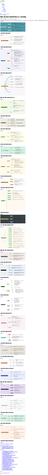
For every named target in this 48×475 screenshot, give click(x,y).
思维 (8, 445)
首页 (2, 3)
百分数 (4, 445)
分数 (7, 445)
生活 (4, 8)
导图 (5, 445)
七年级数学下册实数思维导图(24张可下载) (7, 448)
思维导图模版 (4, 14)
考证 (2, 7)
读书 (4, 9)
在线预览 (1, 48)
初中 (4, 5)
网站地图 (4, 11)
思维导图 (3, 4)
